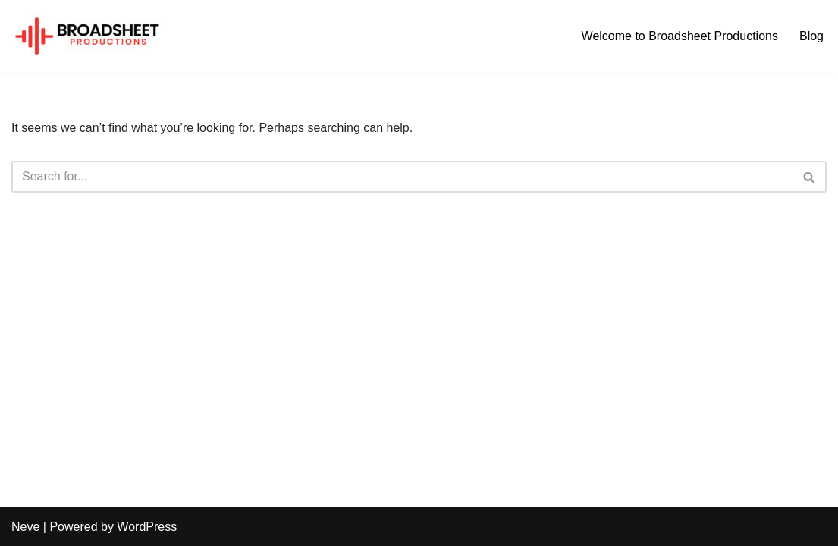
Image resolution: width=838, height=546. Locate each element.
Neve (25, 526)
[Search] (401, 177)
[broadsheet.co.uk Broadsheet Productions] (87, 36)
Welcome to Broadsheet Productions (680, 36)
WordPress (147, 526)
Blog (811, 36)
